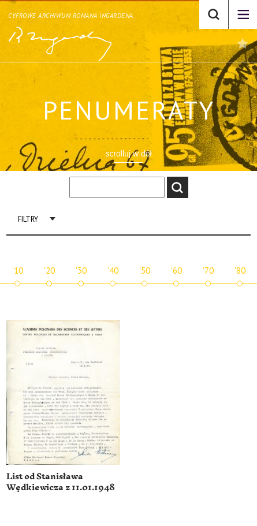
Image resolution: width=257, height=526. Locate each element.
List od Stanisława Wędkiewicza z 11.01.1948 (60, 482)
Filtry (28, 219)
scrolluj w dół (128, 153)
